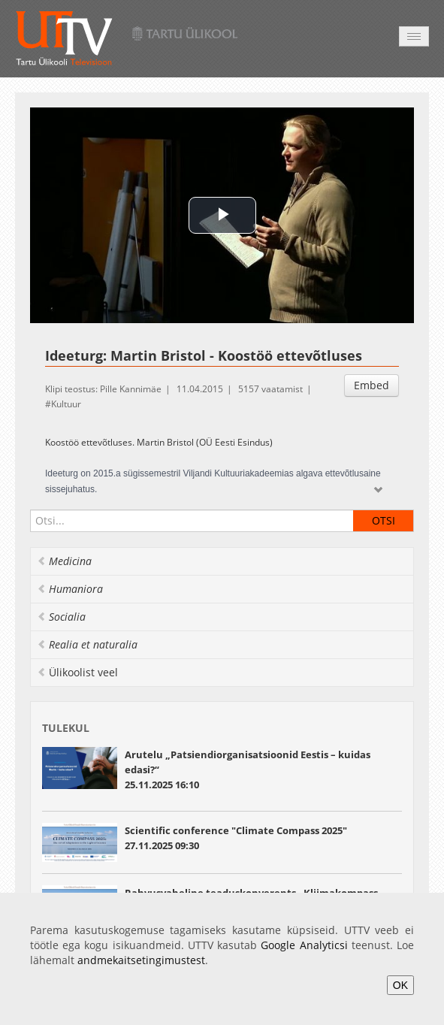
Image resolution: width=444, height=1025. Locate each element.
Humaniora (70, 589)
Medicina (64, 561)
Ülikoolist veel (77, 672)
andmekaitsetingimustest (141, 960)
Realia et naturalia (87, 644)
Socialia (61, 616)
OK (400, 985)
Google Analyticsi (304, 945)
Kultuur (66, 404)
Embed (371, 385)
